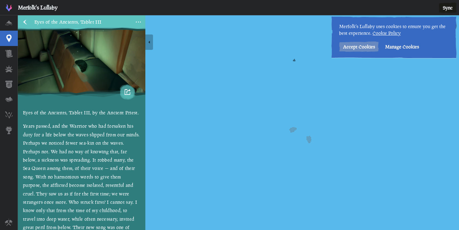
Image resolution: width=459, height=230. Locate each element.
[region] (238, 122)
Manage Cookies (402, 46)
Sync (448, 7)
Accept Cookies (359, 46)
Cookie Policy (387, 33)
